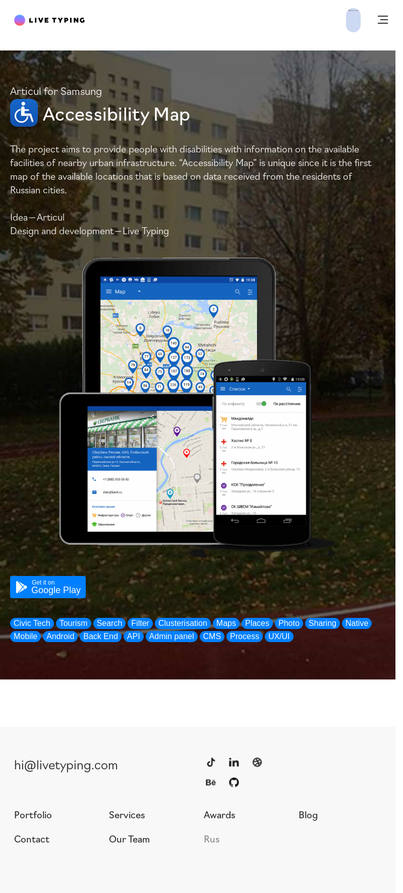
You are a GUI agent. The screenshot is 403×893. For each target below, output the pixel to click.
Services (127, 814)
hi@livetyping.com (66, 763)
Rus (212, 838)
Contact (31, 838)
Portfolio (33, 814)
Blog (308, 814)
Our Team (129, 838)
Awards (220, 814)
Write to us (329, 19)
